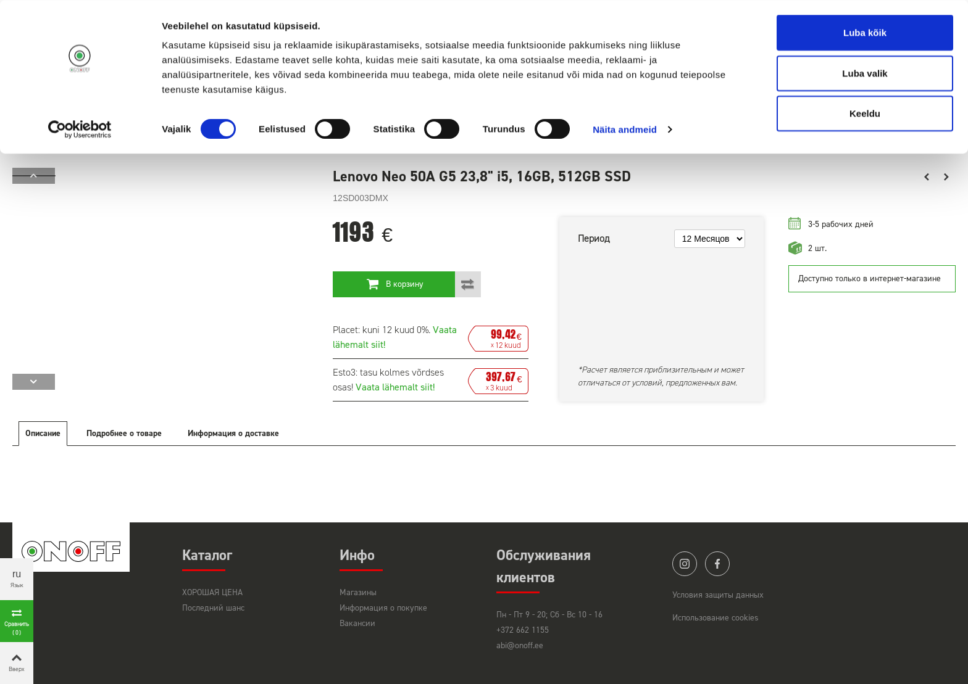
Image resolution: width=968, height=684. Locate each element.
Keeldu (864, 113)
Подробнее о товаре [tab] (124, 433)
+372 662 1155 (522, 630)
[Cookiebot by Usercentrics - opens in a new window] (80, 129)
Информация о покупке (383, 608)
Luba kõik (865, 32)
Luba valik (864, 73)
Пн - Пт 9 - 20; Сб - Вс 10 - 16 (549, 614)
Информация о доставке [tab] (233, 433)
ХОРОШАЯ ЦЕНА (212, 592)
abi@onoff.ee (519, 645)
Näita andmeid (625, 129)
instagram (684, 563)
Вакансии (357, 623)
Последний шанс (213, 608)
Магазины (358, 592)
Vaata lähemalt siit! (395, 387)
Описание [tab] (42, 433)
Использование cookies (715, 618)
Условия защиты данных (718, 595)
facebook (717, 563)
